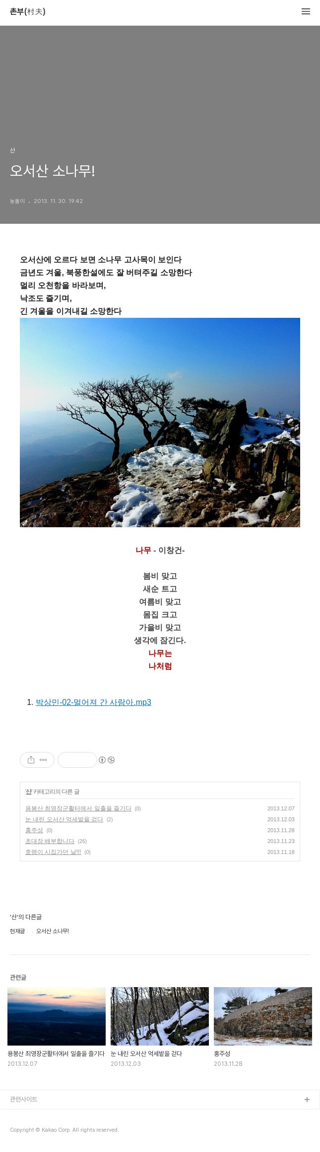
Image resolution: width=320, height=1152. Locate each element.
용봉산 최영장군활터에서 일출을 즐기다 (78, 808)
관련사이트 (23, 1099)
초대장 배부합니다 (49, 841)
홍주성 (34, 830)
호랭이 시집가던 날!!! (53, 852)
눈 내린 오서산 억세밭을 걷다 (64, 819)
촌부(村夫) (28, 11)
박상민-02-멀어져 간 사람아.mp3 (93, 702)
